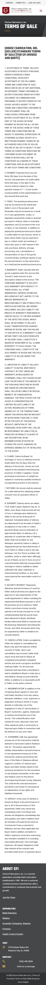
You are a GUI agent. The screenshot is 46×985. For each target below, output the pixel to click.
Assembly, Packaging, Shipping (16, 923)
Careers (9, 3)
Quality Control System (12, 934)
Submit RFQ (21, 3)
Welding (6, 918)
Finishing (6, 929)
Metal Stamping (9, 913)
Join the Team (8, 897)
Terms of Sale (21, 979)
